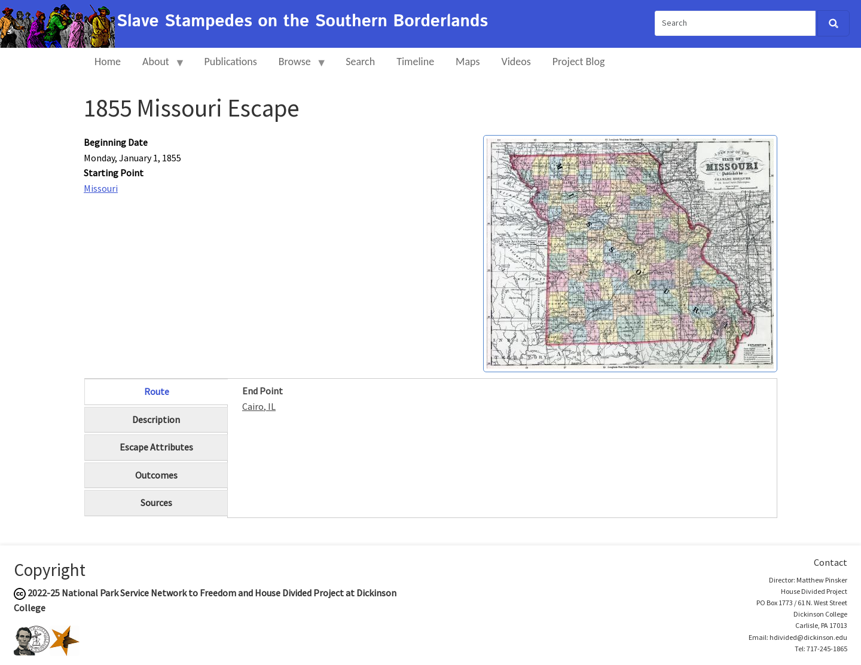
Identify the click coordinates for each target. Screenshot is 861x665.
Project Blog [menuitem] (578, 61)
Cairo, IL (259, 406)
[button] (630, 252)
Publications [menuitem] (230, 61)
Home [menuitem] (107, 61)
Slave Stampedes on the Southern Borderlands (302, 21)
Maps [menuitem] (468, 61)
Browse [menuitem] (297, 66)
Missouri (101, 188)
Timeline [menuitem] (415, 61)
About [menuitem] (158, 66)
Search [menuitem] (360, 61)
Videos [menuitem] (516, 61)
